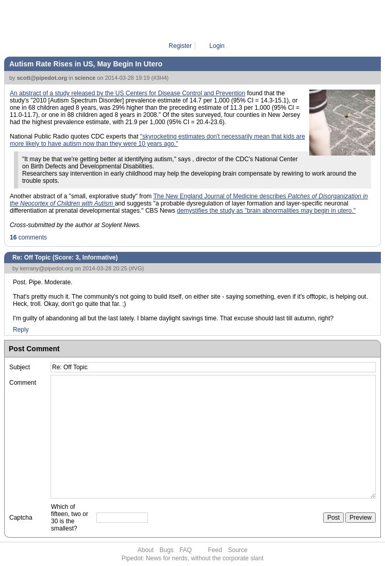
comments (28, 237)
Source (237, 550)
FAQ (185, 550)
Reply (21, 329)
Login (216, 45)
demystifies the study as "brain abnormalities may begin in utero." (266, 210)
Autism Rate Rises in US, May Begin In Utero (85, 64)
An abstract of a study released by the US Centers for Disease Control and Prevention (127, 93)
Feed (215, 550)
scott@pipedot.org (42, 78)
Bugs (166, 550)
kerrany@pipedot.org (46, 268)
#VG (136, 268)
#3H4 (159, 78)
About (146, 550)
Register (180, 45)
